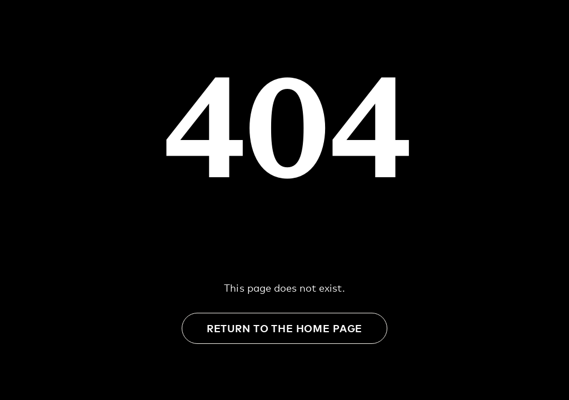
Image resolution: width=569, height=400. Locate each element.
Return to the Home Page (284, 328)
